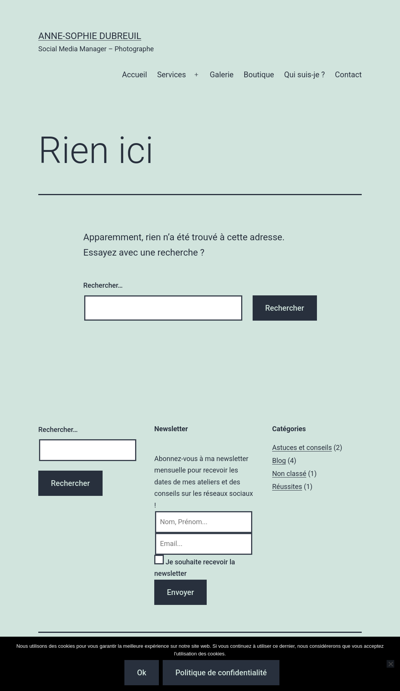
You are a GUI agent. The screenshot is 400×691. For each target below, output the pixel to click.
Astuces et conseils (302, 447)
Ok (141, 672)
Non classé (289, 473)
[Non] (390, 664)
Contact (348, 74)
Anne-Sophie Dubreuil (89, 36)
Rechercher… (103, 285)
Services (171, 74)
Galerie (221, 74)
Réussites (287, 486)
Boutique (259, 74)
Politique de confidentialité (221, 672)
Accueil (134, 74)
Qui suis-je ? (304, 74)
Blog (279, 460)
